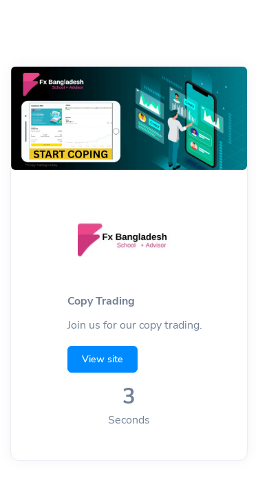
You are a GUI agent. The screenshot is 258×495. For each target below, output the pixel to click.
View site (102, 359)
